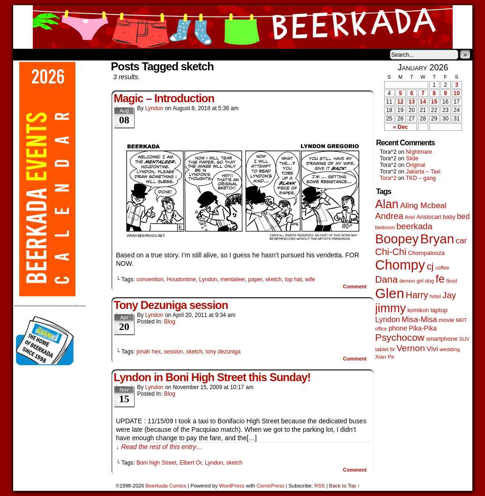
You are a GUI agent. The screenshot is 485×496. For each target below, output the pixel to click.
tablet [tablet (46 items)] (381, 349)
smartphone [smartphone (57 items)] (441, 339)
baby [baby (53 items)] (449, 217)
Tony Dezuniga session (171, 305)
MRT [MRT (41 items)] (461, 320)
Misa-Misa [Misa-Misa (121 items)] (419, 319)
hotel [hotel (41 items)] (435, 296)
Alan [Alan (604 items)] (387, 203)
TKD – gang (421, 178)
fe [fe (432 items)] (440, 279)
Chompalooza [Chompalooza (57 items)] (426, 253)
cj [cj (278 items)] (429, 266)
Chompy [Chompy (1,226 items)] (400, 264)
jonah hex (148, 351)
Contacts (118, 54)
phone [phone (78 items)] (397, 328)
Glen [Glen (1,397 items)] (389, 293)
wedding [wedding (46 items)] (450, 349)
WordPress (232, 485)
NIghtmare (419, 152)
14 (423, 101)
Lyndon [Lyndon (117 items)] (387, 319)
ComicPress (270, 485)
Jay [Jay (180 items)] (449, 295)
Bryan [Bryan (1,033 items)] (437, 239)
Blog (169, 321)
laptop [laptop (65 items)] (439, 310)
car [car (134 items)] (461, 240)
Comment (355, 286)
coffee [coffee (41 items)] (442, 268)
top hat (293, 279)
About (54, 54)
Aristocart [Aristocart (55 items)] (429, 217)
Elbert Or (190, 462)
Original (415, 165)
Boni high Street (156, 462)
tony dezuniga (223, 351)
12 (400, 101)
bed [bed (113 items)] (463, 216)
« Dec (400, 127)
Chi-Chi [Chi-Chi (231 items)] (391, 252)
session (173, 351)
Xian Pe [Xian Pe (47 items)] (385, 356)
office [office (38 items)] (381, 328)
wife (310, 279)
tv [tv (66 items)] (392, 349)
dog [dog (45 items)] (429, 281)
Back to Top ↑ (344, 485)
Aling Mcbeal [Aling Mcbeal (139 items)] (423, 205)
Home (26, 54)
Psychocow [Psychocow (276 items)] (400, 337)
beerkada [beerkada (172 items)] (414, 226)
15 (434, 101)
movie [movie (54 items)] (446, 320)
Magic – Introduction (164, 98)
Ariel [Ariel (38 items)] (410, 217)
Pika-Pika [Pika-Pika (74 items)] (423, 328)
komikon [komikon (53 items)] (418, 310)
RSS (319, 485)
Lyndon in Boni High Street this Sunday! (212, 377)
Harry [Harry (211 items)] (417, 295)
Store (83, 54)
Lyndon (154, 108)
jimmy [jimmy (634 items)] (390, 308)
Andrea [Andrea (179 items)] (389, 216)
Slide (412, 158)
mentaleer (232, 279)
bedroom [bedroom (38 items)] (385, 227)
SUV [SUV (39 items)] (464, 339)
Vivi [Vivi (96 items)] (432, 349)
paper (255, 279)
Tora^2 (388, 178)
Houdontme (181, 279)
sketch (273, 279)
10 (457, 93)
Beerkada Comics (243, 27)
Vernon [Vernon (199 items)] (410, 348)
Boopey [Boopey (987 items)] (397, 239)
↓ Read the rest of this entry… (159, 447)
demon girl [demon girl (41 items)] (411, 281)
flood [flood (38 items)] (451, 281)
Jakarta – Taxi (423, 171)
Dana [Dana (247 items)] (386, 279)
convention (150, 279)
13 (412, 101)
